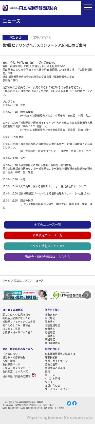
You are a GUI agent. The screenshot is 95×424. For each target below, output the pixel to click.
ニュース (50, 375)
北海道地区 (51, 314)
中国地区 (50, 336)
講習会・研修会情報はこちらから (47, 257)
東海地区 (50, 329)
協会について (21, 280)
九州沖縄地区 (52, 343)
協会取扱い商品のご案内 (16, 376)
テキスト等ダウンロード (16, 368)
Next (87, 295)
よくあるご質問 (11, 329)
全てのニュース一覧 (47, 224)
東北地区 (50, 318)
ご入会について (11, 354)
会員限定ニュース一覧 (47, 235)
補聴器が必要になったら (16, 318)
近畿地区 (50, 332)
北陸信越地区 (52, 325)
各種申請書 (9, 361)
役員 (47, 371)
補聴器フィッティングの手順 (19, 321)
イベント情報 (52, 378)
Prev (8, 295)
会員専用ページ (11, 364)
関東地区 (50, 321)
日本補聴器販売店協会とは (60, 354)
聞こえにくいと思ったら (16, 314)
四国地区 (50, 339)
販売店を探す (52, 310)
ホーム (6, 280)
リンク (48, 382)
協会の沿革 (51, 364)
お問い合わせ (52, 385)
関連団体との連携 (55, 368)
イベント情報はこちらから (47, 246)
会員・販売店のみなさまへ (18, 349)
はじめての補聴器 (13, 310)
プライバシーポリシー (57, 389)
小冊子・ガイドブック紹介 (18, 332)
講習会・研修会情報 (14, 357)
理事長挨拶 (51, 357)
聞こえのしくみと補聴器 (16, 325)
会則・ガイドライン (56, 361)
